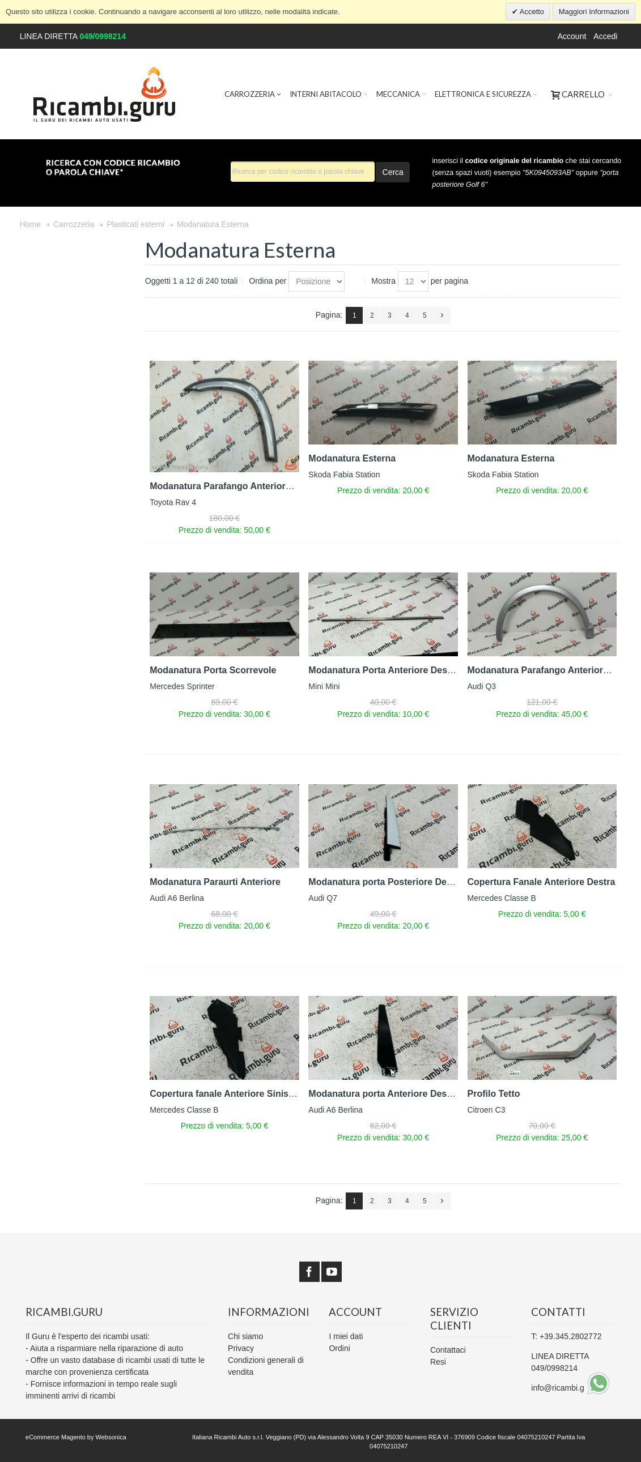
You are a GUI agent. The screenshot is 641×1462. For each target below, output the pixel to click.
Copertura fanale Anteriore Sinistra (225, 1093)
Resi (438, 1361)
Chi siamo (245, 1336)
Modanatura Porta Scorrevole (213, 670)
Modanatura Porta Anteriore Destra (383, 670)
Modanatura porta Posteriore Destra (385, 882)
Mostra (383, 280)
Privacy (241, 1348)
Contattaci (448, 1349)
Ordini (339, 1348)
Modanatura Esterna (352, 458)
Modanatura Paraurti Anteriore (215, 882)
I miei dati (346, 1336)
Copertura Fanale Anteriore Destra (541, 882)
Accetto (531, 11)
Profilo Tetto (494, 1093)
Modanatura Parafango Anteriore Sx (227, 486)
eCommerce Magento (56, 1437)
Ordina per (267, 280)
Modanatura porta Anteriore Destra (383, 1093)
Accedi (605, 36)
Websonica (111, 1437)
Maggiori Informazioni (594, 11)
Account (572, 36)
